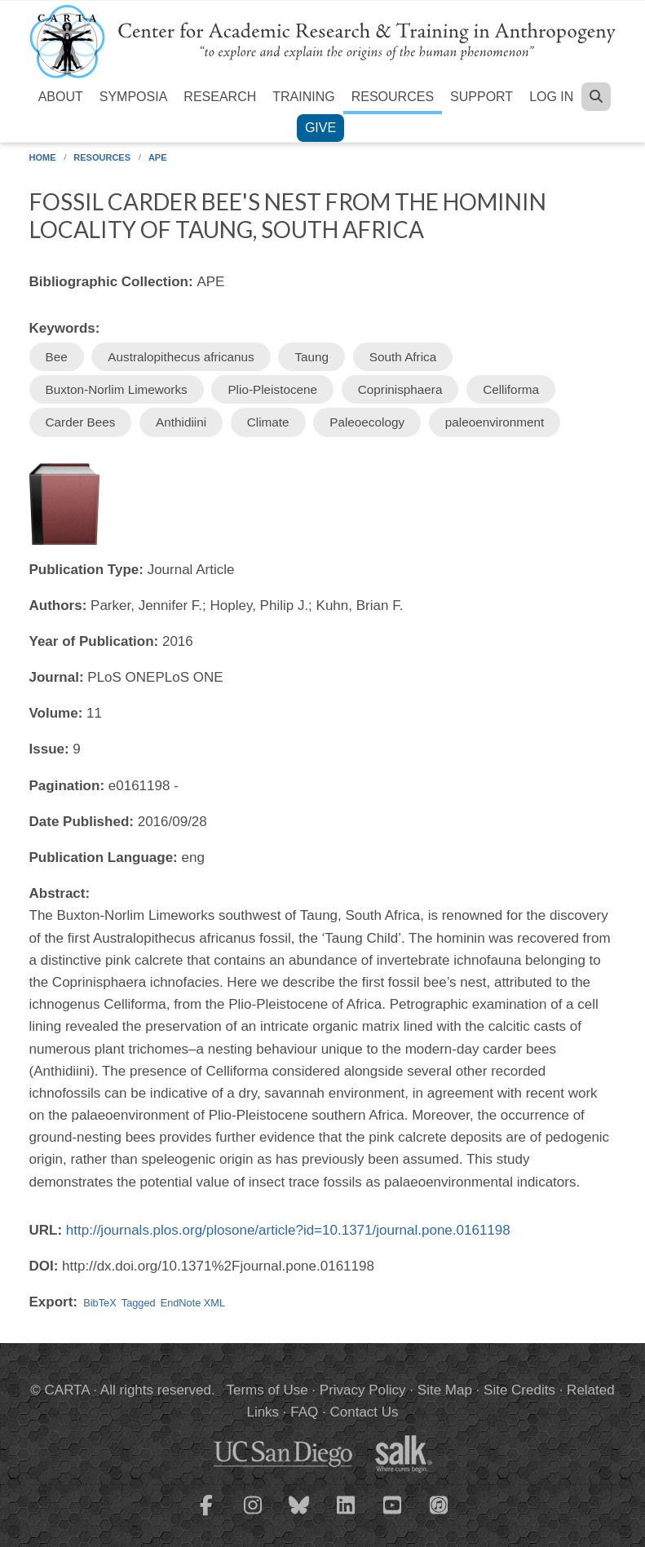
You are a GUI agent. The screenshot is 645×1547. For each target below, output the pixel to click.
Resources (392, 97)
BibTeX (99, 1303)
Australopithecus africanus (181, 357)
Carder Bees (81, 422)
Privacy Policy (363, 1390)
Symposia (133, 97)
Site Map (444, 1390)
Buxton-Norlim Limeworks (117, 389)
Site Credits (519, 1390)
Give (320, 128)
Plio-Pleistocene (272, 389)
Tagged (138, 1303)
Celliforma (511, 389)
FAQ (304, 1412)
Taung (311, 357)
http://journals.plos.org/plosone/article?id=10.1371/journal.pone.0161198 (288, 1230)
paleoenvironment (495, 422)
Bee (57, 357)
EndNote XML (193, 1303)
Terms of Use (267, 1390)
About (60, 97)
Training (303, 97)
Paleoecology (366, 422)
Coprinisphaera (400, 389)
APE (157, 157)
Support (481, 97)
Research (219, 97)
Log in (551, 97)
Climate (268, 422)
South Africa (402, 357)
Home (42, 157)
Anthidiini (181, 422)
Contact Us (363, 1412)
